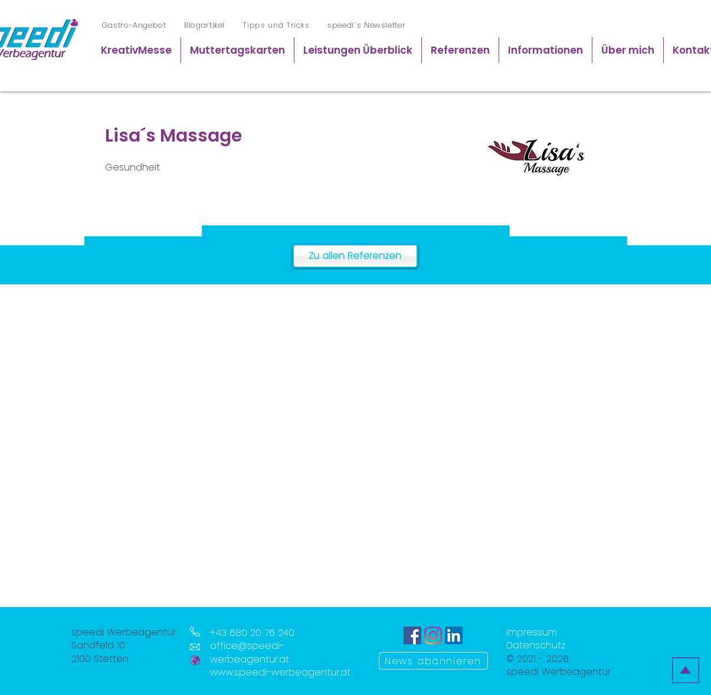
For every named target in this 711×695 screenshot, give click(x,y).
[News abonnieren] (433, 661)
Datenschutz (535, 645)
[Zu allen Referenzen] (355, 256)
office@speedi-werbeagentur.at (249, 652)
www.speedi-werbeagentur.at (280, 672)
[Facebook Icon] (412, 635)
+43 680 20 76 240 (252, 633)
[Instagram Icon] (433, 635)
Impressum (531, 632)
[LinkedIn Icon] (454, 635)
